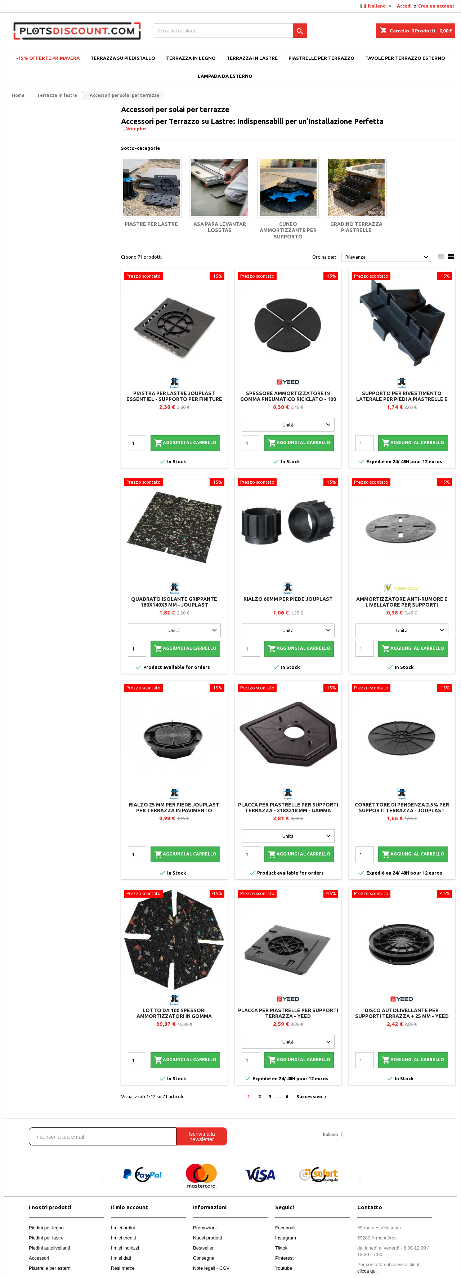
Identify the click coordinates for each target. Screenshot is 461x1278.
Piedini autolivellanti (49, 1248)
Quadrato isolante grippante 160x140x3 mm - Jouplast (174, 602)
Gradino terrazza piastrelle (356, 227)
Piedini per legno (46, 1227)
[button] (101, 1180)
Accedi (404, 6)
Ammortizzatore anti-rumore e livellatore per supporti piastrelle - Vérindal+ (402, 604)
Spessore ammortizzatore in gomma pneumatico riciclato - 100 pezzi (288, 399)
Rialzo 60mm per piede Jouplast (288, 599)
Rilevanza (387, 257)
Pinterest (284, 1258)
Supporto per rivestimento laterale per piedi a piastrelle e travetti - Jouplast (402, 399)
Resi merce (123, 1268)
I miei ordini (123, 1227)
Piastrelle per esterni (50, 1268)
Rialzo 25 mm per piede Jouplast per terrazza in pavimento (174, 807)
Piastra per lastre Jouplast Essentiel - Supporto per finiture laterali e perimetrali (174, 399)
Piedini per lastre (46, 1238)
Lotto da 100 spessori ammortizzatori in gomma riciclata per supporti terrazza (174, 1016)
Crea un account (436, 6)
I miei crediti (123, 1238)
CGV (224, 1268)
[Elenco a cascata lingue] (377, 6)
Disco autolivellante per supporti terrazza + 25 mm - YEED (402, 1013)
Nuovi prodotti (207, 1238)
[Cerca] (230, 30)
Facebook (285, 1227)
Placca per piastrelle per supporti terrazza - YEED (288, 1013)
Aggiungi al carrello (185, 443)
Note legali (204, 1268)
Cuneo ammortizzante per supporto (288, 230)
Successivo (312, 1097)
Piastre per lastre (151, 224)
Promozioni (204, 1227)
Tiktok (281, 1248)
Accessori (39, 1258)
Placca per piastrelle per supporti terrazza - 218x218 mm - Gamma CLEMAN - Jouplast (288, 810)
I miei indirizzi (125, 1248)
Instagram (285, 1238)
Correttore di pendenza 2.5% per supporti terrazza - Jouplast (402, 807)
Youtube (283, 1268)
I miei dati (121, 1258)
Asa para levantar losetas (219, 227)
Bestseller (203, 1248)
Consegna (203, 1258)
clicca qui (366, 1271)
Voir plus (136, 128)
